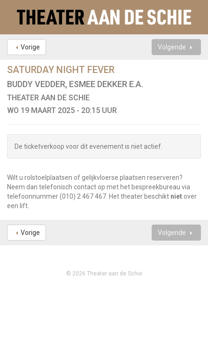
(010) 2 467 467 (83, 196)
